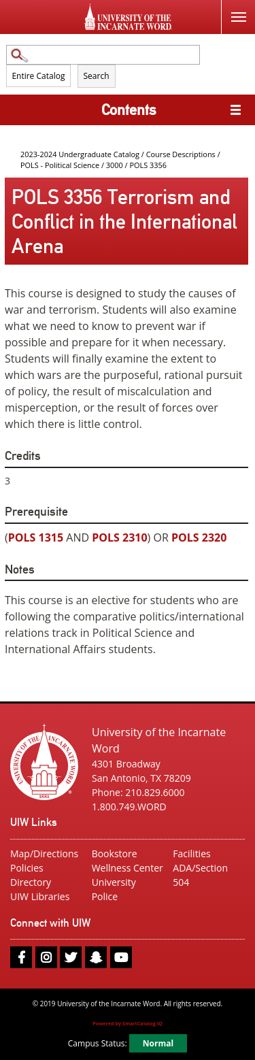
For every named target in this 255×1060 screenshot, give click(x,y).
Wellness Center (127, 867)
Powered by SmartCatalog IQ (127, 1023)
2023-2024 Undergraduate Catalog (79, 154)
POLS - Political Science (59, 165)
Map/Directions (44, 853)
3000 (114, 165)
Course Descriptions (181, 154)
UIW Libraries (39, 896)
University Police (114, 889)
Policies (27, 867)
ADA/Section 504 (200, 875)
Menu (233, 9)
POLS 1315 (35, 537)
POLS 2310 (119, 537)
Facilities (191, 853)
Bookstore (114, 853)
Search (96, 76)
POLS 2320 (198, 537)
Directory (30, 882)
